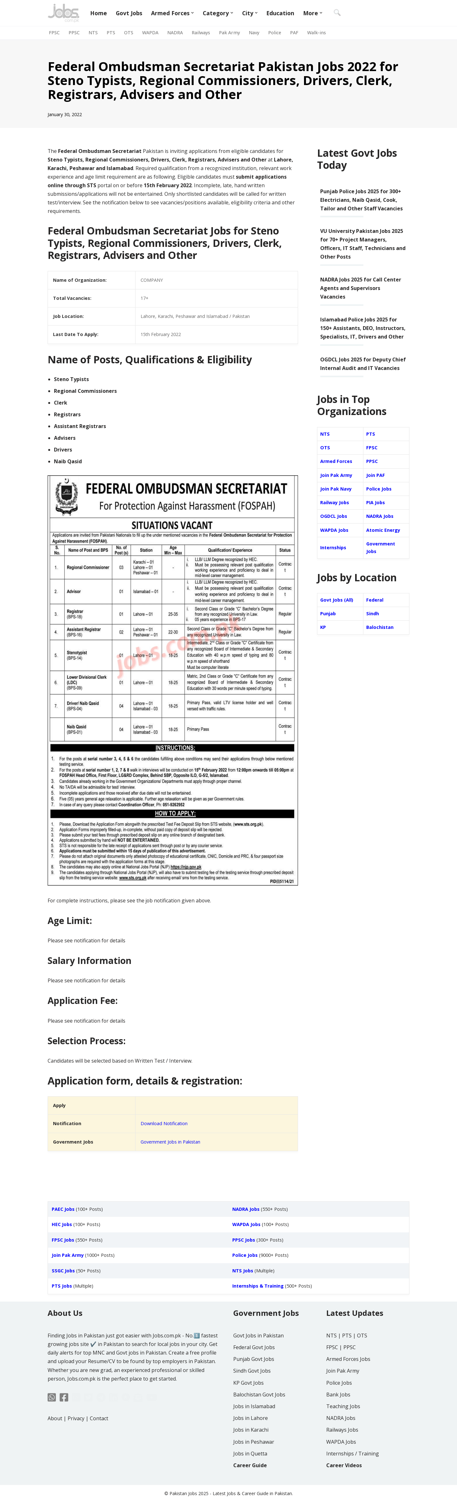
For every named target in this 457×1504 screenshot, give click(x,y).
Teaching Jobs (343, 1425)
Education (281, 13)
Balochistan (380, 638)
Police (274, 33)
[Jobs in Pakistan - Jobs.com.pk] (63, 13)
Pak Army (229, 33)
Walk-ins (316, 33)
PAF (294, 33)
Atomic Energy (383, 540)
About (55, 1437)
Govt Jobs (129, 13)
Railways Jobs (342, 1448)
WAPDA (150, 33)
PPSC (74, 33)
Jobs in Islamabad (254, 1425)
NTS (93, 33)
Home (98, 13)
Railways (201, 33)
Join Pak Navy (336, 499)
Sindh (372, 624)
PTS (111, 33)
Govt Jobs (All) (336, 610)
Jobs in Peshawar (253, 1460)
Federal (374, 610)
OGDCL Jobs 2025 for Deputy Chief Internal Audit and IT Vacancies (355, 369)
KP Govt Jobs (248, 1401)
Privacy (76, 1437)
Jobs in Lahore (250, 1437)
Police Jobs (379, 499)
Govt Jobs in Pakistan (258, 1354)
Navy (254, 33)
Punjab (328, 624)
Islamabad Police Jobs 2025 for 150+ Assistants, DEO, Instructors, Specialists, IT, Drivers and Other (363, 329)
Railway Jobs (334, 513)
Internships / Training (352, 1472)
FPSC (54, 33)
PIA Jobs (375, 513)
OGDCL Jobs (333, 527)
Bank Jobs (338, 1413)
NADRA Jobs (380, 527)
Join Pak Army (336, 485)
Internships (333, 558)
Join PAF (375, 485)
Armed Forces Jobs (348, 1378)
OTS (128, 33)
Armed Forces (336, 471)
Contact (99, 1437)
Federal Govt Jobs (254, 1366)
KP (323, 638)
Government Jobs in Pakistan (171, 1144)
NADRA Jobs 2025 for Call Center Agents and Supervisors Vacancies (361, 289)
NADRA (175, 33)
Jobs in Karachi (250, 1448)
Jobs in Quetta (250, 1472)
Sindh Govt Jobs (252, 1389)
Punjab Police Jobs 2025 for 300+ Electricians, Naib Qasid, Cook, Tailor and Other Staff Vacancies (361, 200)
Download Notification (164, 1126)
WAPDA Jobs (334, 540)
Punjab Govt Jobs (253, 1378)
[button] (192, 12)
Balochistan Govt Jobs (259, 1413)
